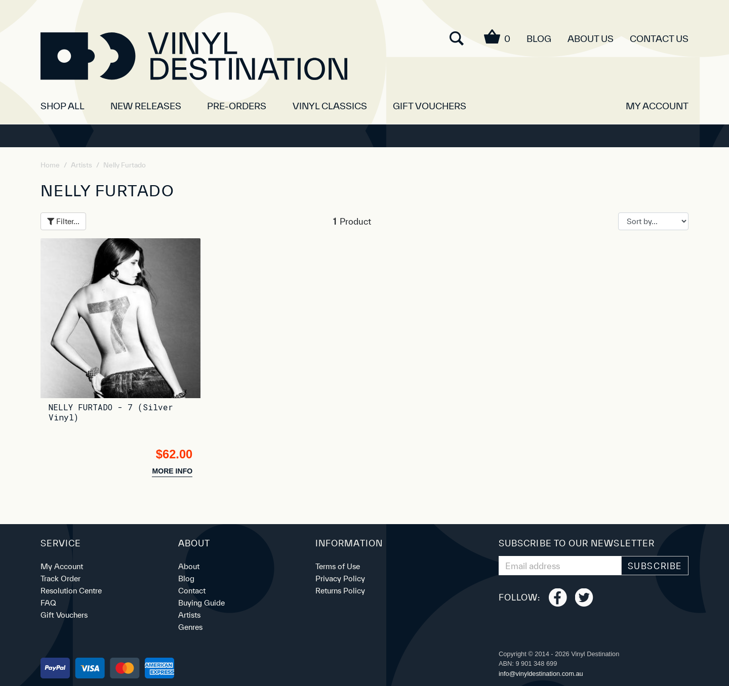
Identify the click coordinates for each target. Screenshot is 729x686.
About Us (591, 38)
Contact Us (659, 38)
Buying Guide (201, 602)
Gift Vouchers (429, 106)
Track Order (60, 578)
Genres (190, 627)
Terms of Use (337, 566)
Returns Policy (340, 590)
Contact (192, 590)
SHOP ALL (62, 106)
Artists (189, 615)
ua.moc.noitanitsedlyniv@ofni (541, 673)
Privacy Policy (340, 578)
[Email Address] (560, 565)
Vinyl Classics (330, 106)
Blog (538, 38)
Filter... (63, 221)
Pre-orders (236, 106)
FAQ (48, 602)
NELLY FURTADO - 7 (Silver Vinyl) (111, 412)
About (188, 566)
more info (172, 471)
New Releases (145, 106)
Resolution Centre (71, 590)
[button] (657, 102)
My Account (61, 566)
